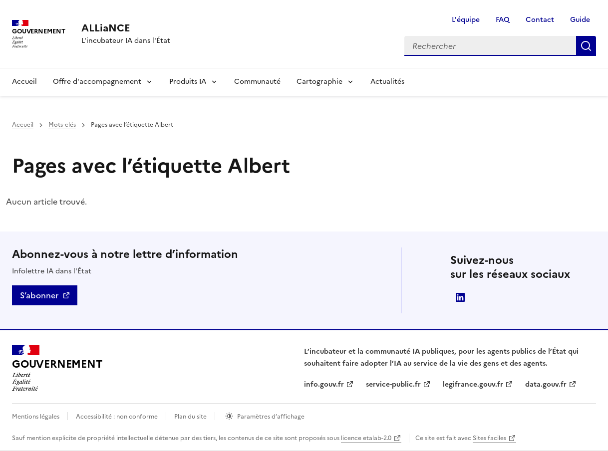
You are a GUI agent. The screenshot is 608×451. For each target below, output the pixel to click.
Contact (540, 19)
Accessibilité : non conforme (117, 416)
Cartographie (319, 81)
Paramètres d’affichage (270, 416)
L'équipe (466, 19)
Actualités (387, 81)
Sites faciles (489, 438)
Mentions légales (35, 416)
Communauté (257, 81)
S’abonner (39, 295)
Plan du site (190, 416)
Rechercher (586, 46)
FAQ (503, 19)
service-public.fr (393, 384)
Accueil (24, 81)
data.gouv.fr (546, 384)
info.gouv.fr (324, 384)
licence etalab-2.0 (366, 438)
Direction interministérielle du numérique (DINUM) (460, 297)
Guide (580, 19)
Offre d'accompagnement (97, 81)
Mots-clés (62, 124)
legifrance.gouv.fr (473, 384)
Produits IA (187, 81)
